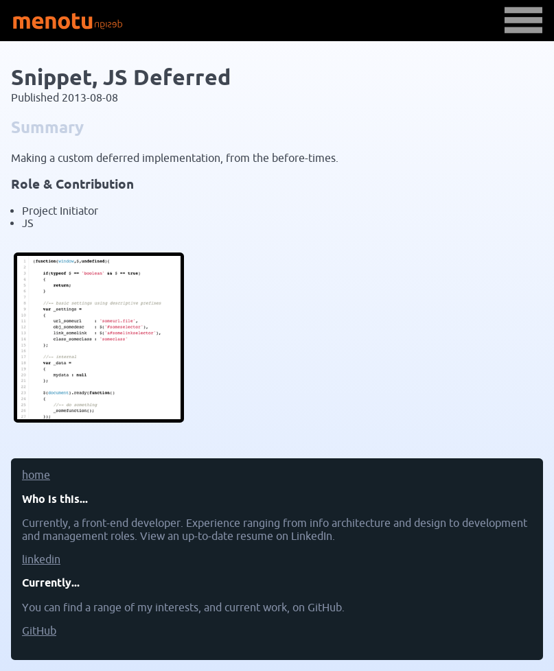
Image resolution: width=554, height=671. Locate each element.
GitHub (39, 631)
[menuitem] (277, 481)
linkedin (41, 560)
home (36, 475)
